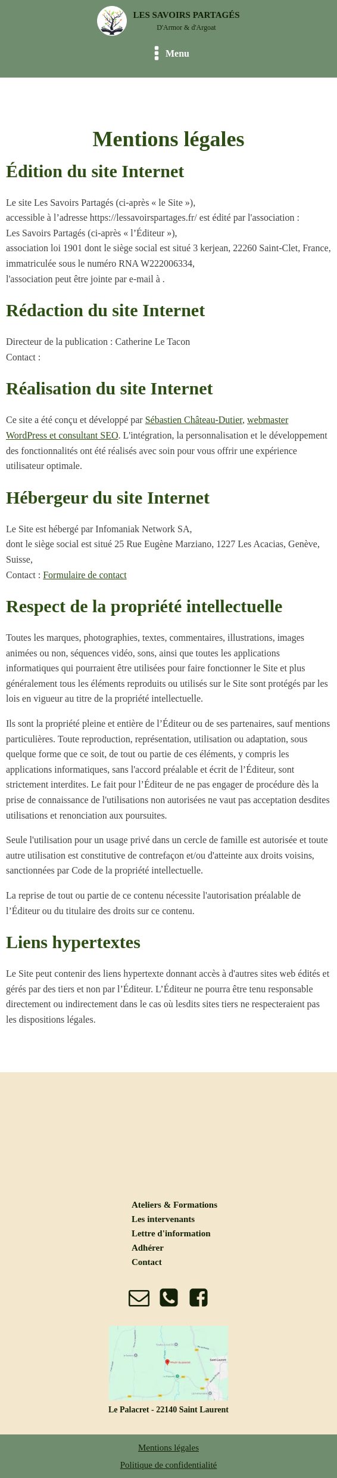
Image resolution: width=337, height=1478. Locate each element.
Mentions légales (168, 1447)
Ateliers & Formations (174, 1204)
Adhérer (148, 1247)
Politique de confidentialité (168, 1465)
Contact (147, 1262)
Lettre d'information (171, 1233)
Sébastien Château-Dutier (193, 420)
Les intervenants (163, 1219)
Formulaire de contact (84, 575)
